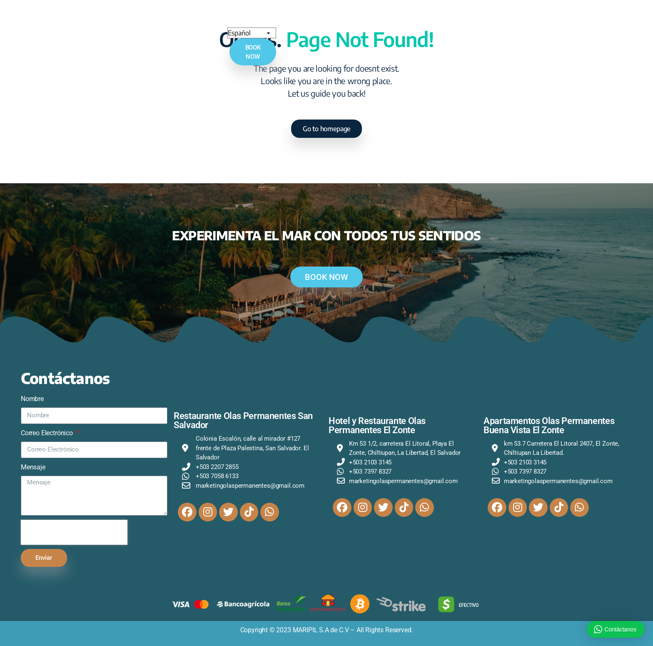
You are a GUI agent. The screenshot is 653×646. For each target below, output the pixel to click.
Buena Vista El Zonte (332, 21)
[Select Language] (563, 21)
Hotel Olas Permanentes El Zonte (236, 21)
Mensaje (33, 467)
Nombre (32, 399)
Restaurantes (398, 21)
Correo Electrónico (48, 433)
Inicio (115, 21)
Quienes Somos (153, 21)
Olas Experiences (460, 21)
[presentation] (74, 532)
